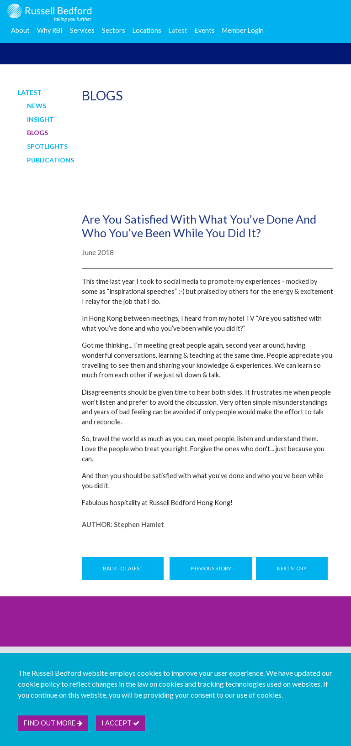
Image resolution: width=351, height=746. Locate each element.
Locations (147, 30)
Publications (50, 160)
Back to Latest (123, 568)
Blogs (37, 132)
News (36, 106)
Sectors (113, 30)
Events (205, 30)
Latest (178, 30)
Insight (40, 119)
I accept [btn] (120, 723)
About (20, 30)
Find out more (53, 723)
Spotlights (47, 146)
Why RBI (50, 30)
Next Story (292, 568)
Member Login (243, 30)
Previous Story (211, 568)
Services (82, 30)
